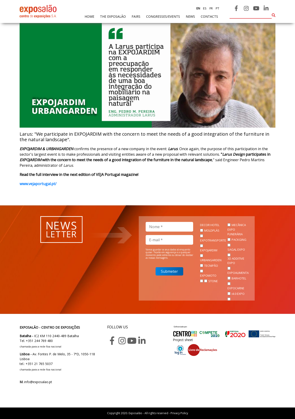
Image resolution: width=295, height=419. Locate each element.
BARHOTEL (239, 278)
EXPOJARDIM (208, 250)
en (198, 8)
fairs (136, 16)
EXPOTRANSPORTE (213, 240)
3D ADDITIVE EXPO (235, 260)
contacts (209, 16)
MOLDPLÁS (211, 230)
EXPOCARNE (235, 288)
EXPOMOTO (208, 275)
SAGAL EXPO (236, 249)
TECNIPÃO (211, 266)
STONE (213, 281)
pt (217, 8)
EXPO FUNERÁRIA (235, 231)
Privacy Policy (179, 413)
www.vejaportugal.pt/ (38, 183)
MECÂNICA (239, 225)
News (190, 16)
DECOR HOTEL (209, 225)
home (89, 16)
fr (211, 8)
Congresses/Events (163, 16)
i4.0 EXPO (238, 294)
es (204, 8)
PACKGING (239, 240)
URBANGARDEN (210, 260)
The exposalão (113, 16)
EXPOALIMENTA (238, 273)
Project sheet (183, 340)
